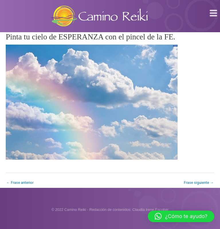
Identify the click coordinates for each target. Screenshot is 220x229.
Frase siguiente (199, 182)
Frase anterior (20, 182)
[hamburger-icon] (213, 13)
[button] (181, 216)
